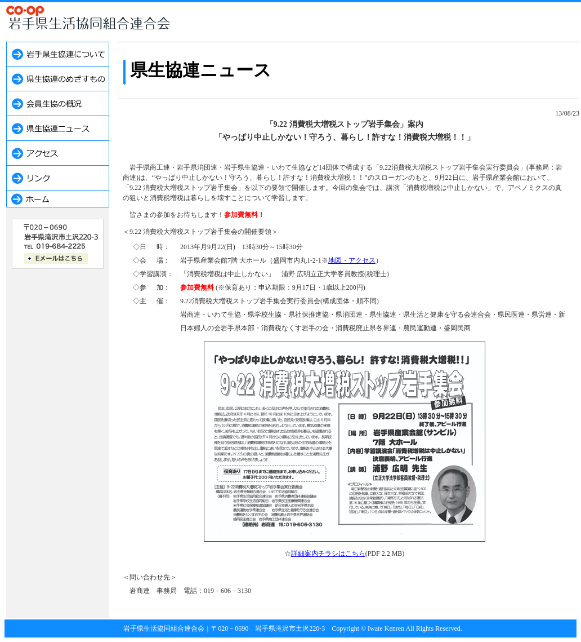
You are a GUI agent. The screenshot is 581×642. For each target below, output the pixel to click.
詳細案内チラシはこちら (328, 553)
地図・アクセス (352, 260)
